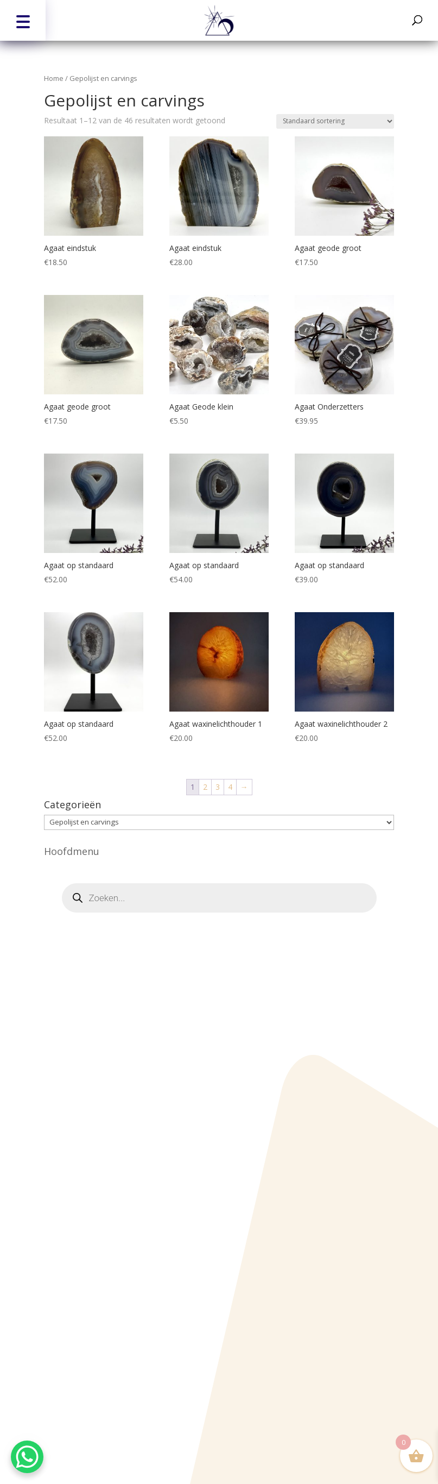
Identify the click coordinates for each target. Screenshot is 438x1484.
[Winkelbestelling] (335, 121)
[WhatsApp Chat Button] (27, 1457)
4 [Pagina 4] (230, 787)
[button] (23, 20)
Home (54, 78)
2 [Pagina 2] (205, 787)
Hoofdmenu (71, 851)
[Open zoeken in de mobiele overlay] (219, 898)
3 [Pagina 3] (217, 787)
